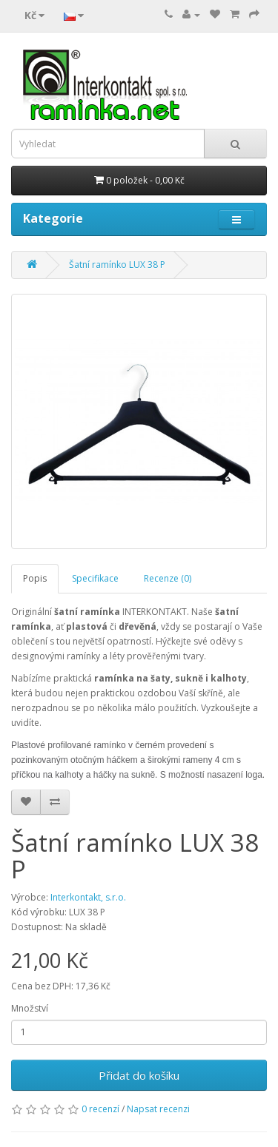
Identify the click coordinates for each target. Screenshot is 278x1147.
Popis (35, 578)
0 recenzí (100, 1109)
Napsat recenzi (158, 1109)
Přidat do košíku (139, 1075)
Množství (29, 1008)
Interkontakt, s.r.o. (88, 897)
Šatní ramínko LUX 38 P (117, 264)
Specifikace (95, 578)
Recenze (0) (167, 578)
